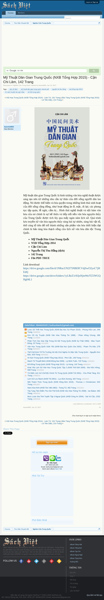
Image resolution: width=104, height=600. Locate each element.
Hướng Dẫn (74, 562)
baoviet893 (42, 85)
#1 (100, 407)
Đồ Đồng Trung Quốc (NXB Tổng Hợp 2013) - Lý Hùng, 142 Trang (54, 364)
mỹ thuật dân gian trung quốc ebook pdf (34, 89)
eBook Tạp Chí (75, 551)
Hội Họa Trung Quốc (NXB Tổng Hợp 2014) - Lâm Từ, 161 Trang (33, 98)
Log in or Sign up (92, 2)
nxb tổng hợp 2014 (75, 89)
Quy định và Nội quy (94, 595)
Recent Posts (22, 16)
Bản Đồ (73, 573)
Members (21, 13)
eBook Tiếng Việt (76, 544)
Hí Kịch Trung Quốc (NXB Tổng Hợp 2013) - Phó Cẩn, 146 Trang (54, 358)
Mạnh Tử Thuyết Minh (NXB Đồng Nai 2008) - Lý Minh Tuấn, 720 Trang (57, 361)
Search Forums (9, 16)
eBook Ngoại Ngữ (76, 555)
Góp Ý (72, 576)
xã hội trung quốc (33, 92)
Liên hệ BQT (75, 591)
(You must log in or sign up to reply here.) (86, 415)
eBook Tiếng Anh (76, 548)
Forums (10, 13)
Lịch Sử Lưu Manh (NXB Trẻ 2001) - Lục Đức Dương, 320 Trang (54, 379)
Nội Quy (73, 580)
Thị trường (74, 583)
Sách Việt (58, 469)
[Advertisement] (52, 46)
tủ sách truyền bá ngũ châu (14, 92)
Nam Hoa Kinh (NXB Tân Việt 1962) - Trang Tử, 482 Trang (51, 388)
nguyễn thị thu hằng (58, 89)
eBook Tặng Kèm (76, 558)
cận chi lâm (13, 89)
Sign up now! (52, 442)
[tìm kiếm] (46, 71)
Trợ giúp (73, 587)
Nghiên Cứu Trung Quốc (21, 85)
